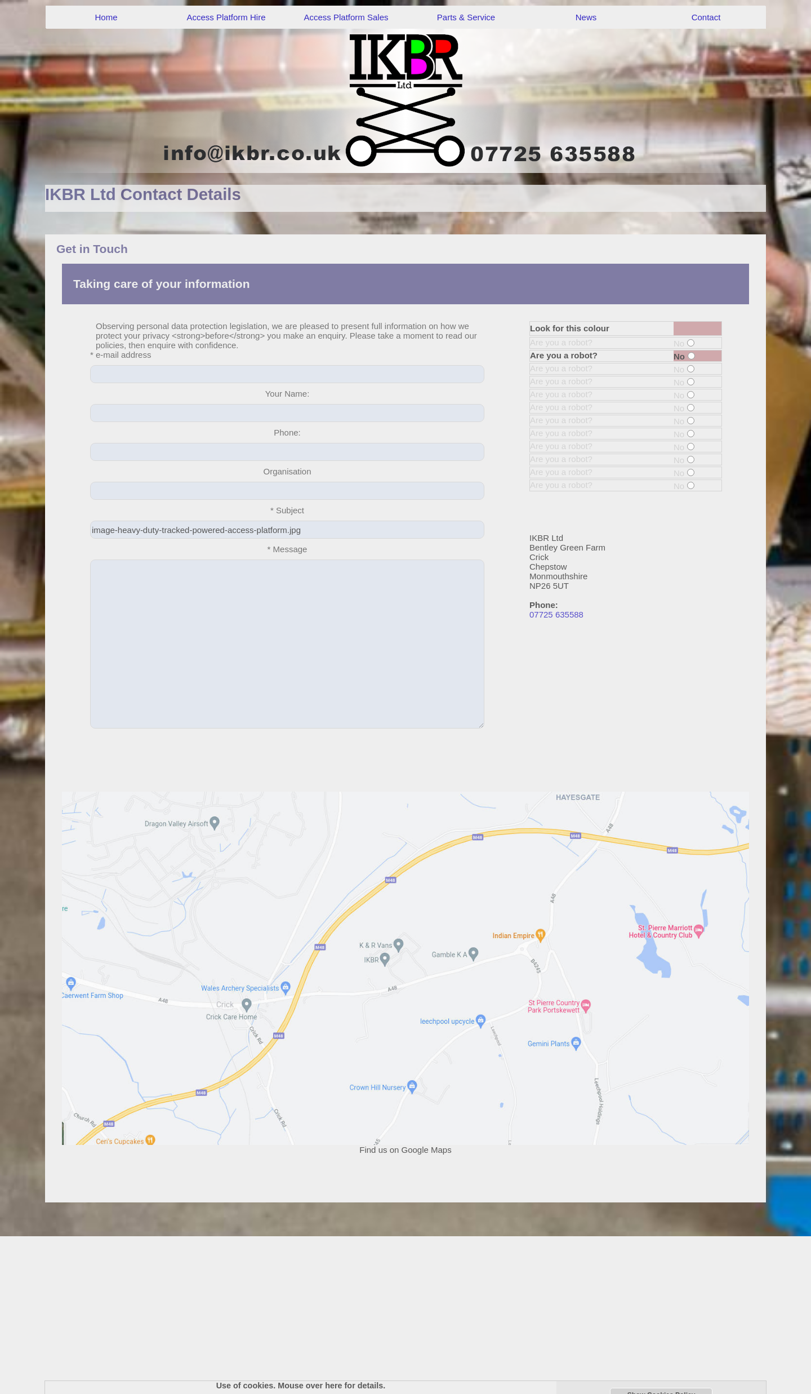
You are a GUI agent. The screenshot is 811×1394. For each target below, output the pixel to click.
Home (106, 17)
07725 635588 (556, 614)
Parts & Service (466, 17)
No (684, 343)
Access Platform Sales (346, 17)
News (586, 17)
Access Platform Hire (225, 17)
